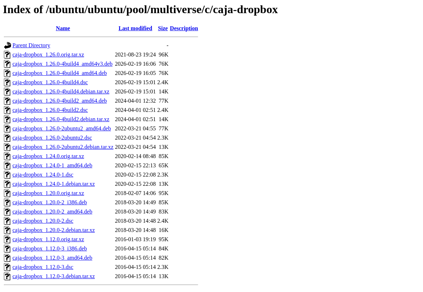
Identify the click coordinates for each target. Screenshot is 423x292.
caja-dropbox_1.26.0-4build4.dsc (50, 82)
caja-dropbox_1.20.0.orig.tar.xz (48, 193)
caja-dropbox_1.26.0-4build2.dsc (50, 110)
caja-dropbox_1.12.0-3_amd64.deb (52, 258)
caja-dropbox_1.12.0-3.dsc (42, 267)
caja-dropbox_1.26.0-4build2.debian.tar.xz (60, 119)
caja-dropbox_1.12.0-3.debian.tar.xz (53, 276)
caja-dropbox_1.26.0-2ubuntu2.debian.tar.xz (62, 147)
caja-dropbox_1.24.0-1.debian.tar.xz (53, 184)
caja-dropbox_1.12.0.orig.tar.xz (48, 239)
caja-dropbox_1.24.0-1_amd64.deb (52, 165)
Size (163, 28)
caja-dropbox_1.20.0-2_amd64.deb (52, 212)
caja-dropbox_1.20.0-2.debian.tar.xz (53, 230)
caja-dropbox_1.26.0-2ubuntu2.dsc (52, 138)
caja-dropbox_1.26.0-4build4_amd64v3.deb (62, 64)
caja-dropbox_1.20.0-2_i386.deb (49, 202)
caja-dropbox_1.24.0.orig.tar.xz (48, 156)
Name (63, 28)
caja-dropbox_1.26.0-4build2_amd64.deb (59, 101)
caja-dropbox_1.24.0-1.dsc (42, 175)
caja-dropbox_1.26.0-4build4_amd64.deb (59, 73)
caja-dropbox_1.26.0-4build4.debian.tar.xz (60, 91)
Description (184, 28)
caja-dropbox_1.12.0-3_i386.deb (49, 248)
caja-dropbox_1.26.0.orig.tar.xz (48, 55)
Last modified (135, 28)
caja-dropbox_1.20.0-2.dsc (42, 221)
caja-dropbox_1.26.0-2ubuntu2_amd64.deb (61, 128)
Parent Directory (31, 45)
